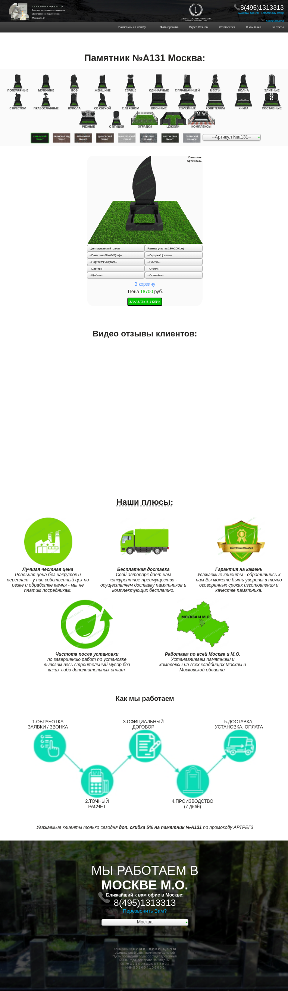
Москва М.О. (39, 17)
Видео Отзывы (196, 27)
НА (23, 8)
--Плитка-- (153, 262)
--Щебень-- (96, 275)
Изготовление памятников (46, 13)
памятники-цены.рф (160, 952)
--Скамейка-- (155, 275)
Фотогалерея (224, 27)
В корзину (144, 284)
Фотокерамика (171, 27)
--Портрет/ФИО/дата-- (103, 262)
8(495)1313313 (262, 7)
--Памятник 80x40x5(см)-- (106, 255)
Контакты (275, 27)
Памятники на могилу (137, 27)
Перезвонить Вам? (145, 911)
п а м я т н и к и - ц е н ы (47, 6)
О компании (251, 27)
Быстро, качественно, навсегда (48, 10)
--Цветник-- (97, 268)
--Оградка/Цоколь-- (159, 255)
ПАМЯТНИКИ (22, 5)
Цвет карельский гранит (105, 248)
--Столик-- (153, 268)
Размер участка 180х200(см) (165, 248)
